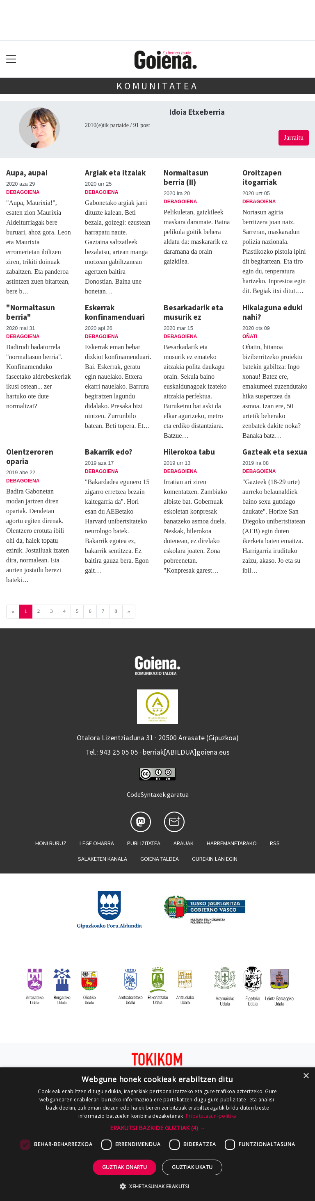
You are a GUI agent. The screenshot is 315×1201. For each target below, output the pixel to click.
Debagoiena (22, 192)
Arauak (183, 843)
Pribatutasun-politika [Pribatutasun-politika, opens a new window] (211, 1115)
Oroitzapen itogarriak (262, 177)
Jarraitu (294, 137)
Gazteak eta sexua (274, 452)
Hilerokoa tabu (189, 452)
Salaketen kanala (102, 858)
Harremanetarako (232, 843)
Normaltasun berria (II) (186, 177)
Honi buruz (50, 843)
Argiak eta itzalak (115, 172)
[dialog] (157, 1134)
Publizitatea (143, 843)
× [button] (306, 1076)
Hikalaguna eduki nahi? (272, 312)
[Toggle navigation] (11, 59)
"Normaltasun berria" (30, 312)
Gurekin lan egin (214, 858)
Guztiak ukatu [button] (192, 1167)
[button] (157, 1128)
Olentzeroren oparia (29, 456)
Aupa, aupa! (27, 172)
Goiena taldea (159, 858)
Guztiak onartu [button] (124, 1167)
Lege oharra (97, 843)
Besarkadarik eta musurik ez (193, 312)
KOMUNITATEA (157, 86)
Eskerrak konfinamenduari (115, 312)
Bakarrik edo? (108, 452)
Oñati (249, 336)
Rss (275, 843)
